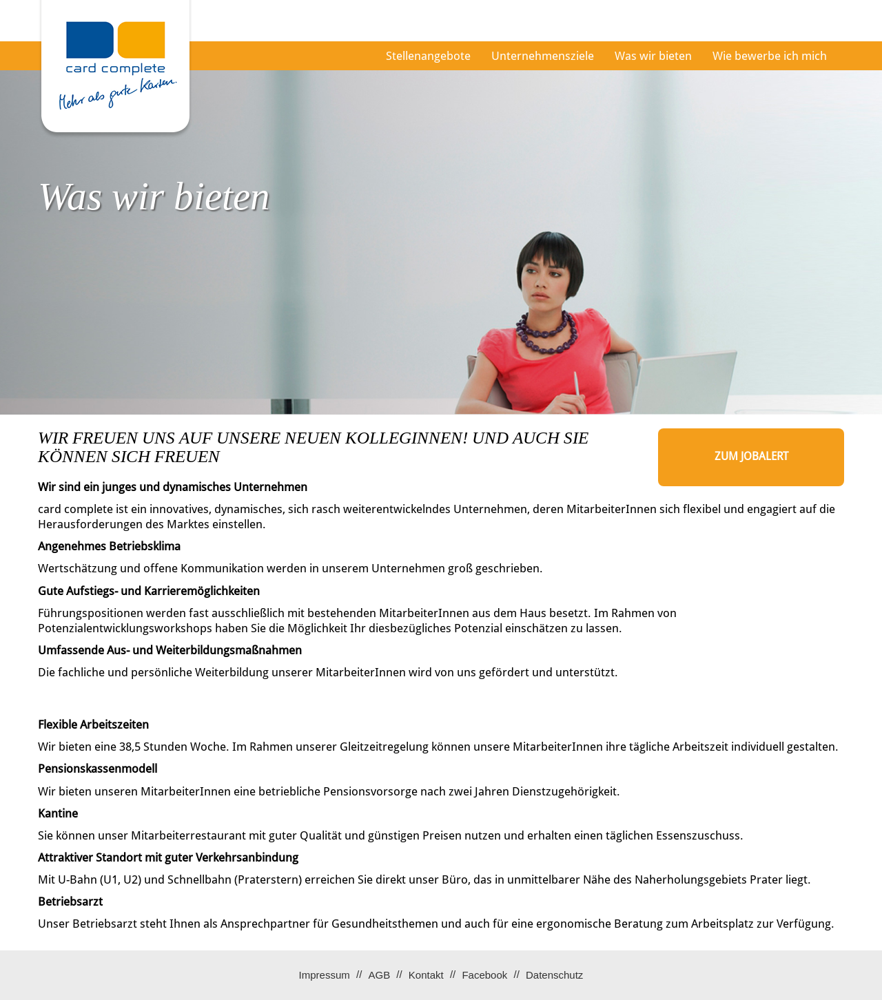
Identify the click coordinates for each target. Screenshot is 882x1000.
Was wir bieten (653, 56)
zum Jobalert (751, 456)
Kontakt (426, 975)
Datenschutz (554, 975)
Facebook (484, 975)
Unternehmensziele (542, 56)
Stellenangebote (428, 56)
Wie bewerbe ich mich (769, 56)
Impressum (324, 975)
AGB (379, 975)
